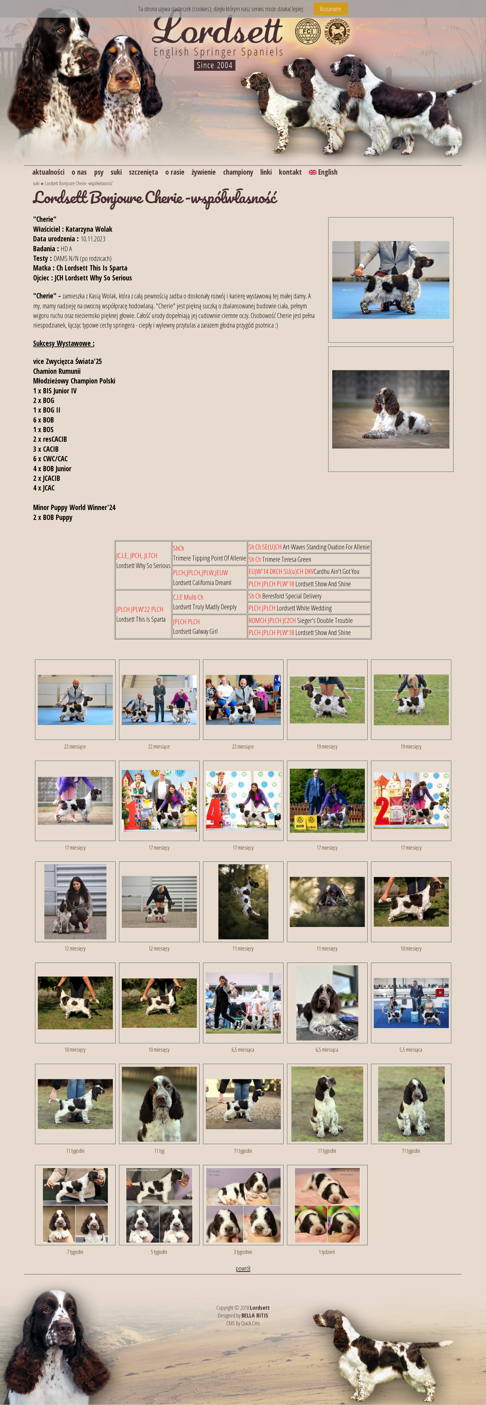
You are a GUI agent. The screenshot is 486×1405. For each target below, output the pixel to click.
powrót (243, 1268)
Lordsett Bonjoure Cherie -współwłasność (79, 184)
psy (102, 172)
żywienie (213, 172)
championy (250, 172)
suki (121, 172)
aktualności (49, 172)
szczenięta (149, 172)
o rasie (182, 172)
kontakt (306, 172)
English (340, 172)
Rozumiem (330, 8)
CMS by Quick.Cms (243, 1323)
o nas (81, 172)
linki (280, 172)
